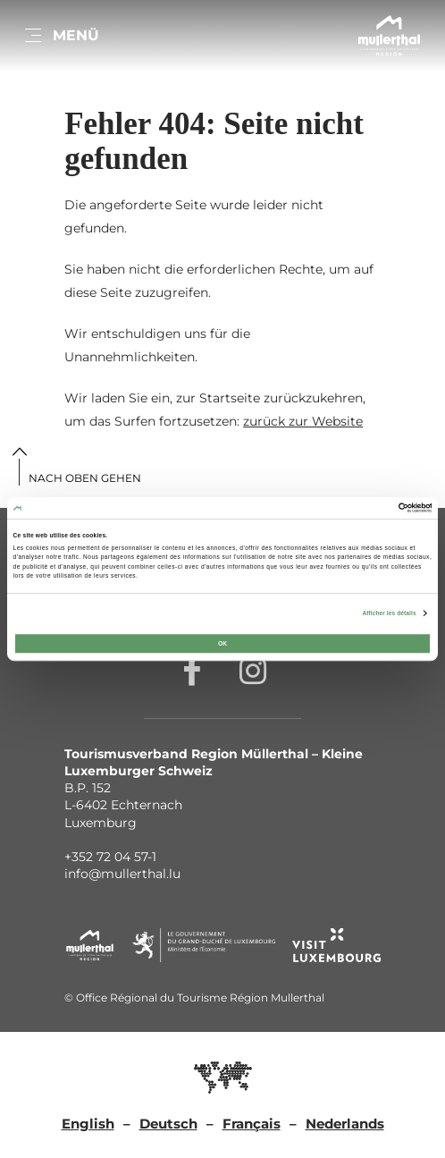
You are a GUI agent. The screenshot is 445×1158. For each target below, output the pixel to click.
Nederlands (345, 1123)
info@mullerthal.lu (122, 874)
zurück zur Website (303, 421)
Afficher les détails (389, 613)
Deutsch (168, 1123)
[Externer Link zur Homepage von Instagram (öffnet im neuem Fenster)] (252, 669)
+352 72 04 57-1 (110, 857)
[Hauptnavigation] (60, 35)
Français (251, 1123)
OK (222, 643)
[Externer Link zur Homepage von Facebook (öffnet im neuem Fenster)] (192, 669)
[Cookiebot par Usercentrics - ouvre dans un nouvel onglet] (353, 507)
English (88, 1123)
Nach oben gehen (85, 478)
